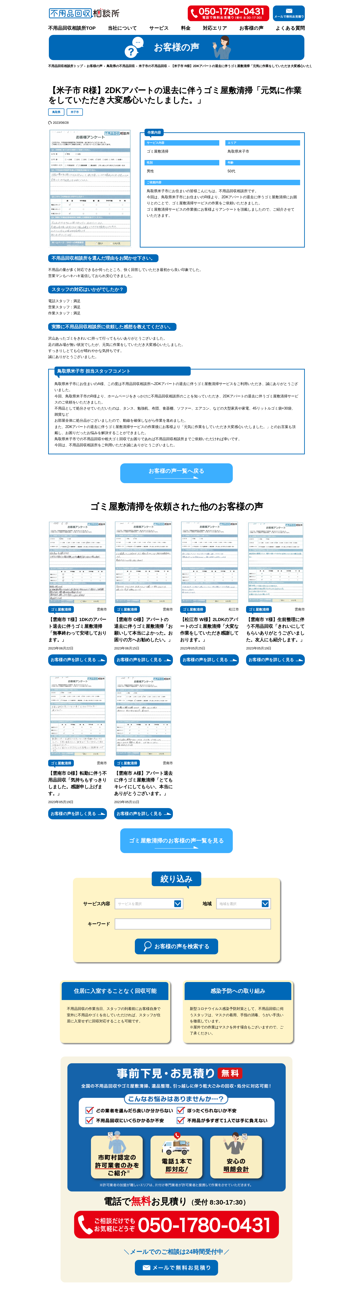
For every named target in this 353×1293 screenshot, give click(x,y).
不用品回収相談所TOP (72, 28)
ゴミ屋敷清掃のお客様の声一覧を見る (176, 841)
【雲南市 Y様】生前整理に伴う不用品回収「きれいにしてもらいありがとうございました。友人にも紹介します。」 (275, 629)
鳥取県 (56, 112)
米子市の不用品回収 (153, 66)
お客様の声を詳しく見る (73, 660)
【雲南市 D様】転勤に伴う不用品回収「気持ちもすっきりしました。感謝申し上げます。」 (77, 783)
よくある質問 (290, 28)
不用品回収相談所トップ (65, 66)
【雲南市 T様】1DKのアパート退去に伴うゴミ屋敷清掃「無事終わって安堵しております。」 (77, 629)
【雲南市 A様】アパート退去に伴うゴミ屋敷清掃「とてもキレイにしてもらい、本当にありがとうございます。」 (143, 783)
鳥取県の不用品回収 (120, 66)
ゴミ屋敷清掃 (61, 609)
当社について (122, 28)
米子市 (75, 112)
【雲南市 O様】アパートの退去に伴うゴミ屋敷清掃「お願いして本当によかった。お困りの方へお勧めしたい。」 (143, 629)
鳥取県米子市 (238, 151)
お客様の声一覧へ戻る (176, 471)
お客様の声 (251, 28)
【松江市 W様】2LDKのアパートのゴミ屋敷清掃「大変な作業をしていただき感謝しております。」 (209, 629)
